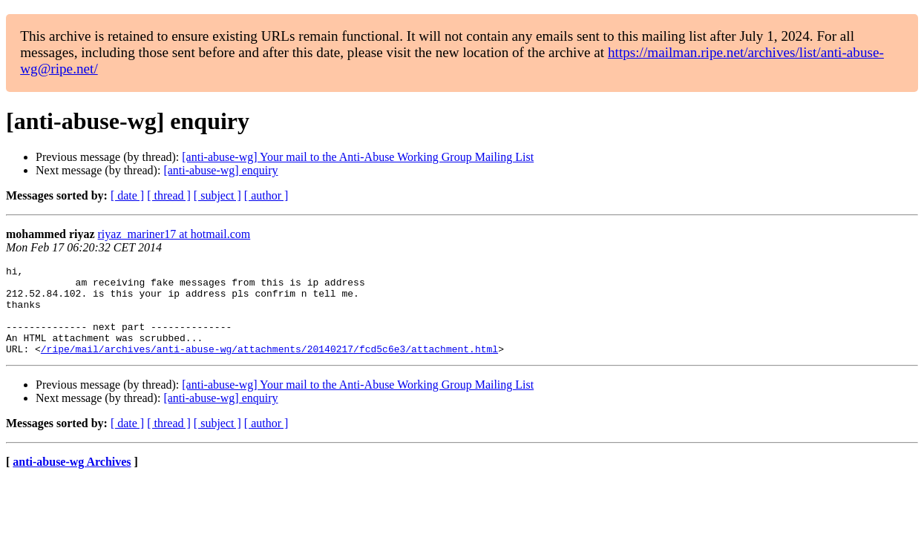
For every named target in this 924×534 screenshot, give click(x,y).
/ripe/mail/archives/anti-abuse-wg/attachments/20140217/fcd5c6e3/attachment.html (269, 366)
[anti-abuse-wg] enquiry (220, 170)
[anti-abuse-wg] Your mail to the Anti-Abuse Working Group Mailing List (358, 157)
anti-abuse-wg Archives (72, 479)
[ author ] (266, 195)
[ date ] (127, 195)
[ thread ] (169, 195)
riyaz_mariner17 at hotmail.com (174, 234)
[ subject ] (217, 195)
